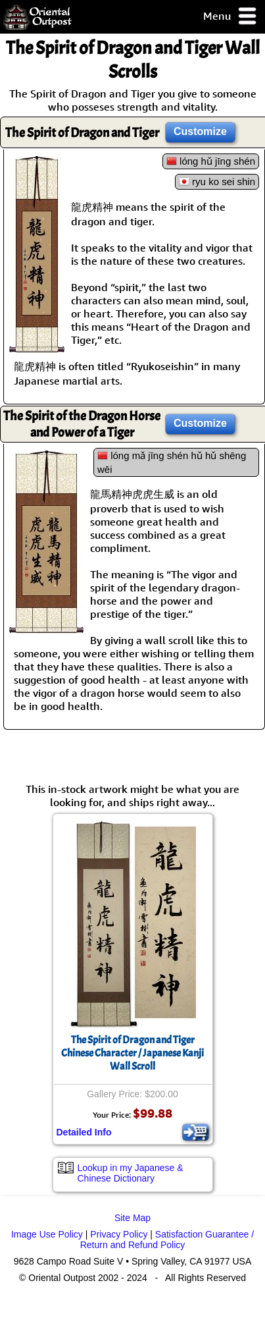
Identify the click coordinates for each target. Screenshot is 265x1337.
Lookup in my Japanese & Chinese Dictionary (130, 1173)
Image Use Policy (47, 1234)
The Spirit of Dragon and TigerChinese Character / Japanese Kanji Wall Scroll (132, 1053)
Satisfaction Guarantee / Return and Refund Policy (167, 1239)
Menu (230, 16)
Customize (200, 131)
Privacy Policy (118, 1234)
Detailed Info (84, 1132)
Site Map (132, 1218)
